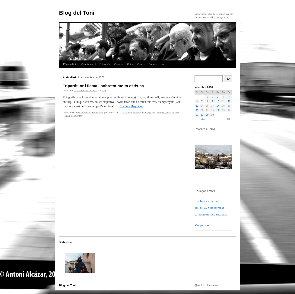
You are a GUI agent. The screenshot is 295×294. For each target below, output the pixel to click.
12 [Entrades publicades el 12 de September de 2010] (229, 101)
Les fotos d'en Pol (207, 201)
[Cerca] (228, 78)
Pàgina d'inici (70, 64)
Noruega (161, 112)
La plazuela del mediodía (211, 214)
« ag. (203, 119)
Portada (153, 64)
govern (151, 112)
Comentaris (85, 112)
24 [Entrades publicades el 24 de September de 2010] (218, 110)
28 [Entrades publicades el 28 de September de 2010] (202, 115)
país (169, 112)
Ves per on (202, 225)
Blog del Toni (76, 13)
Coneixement (88, 64)
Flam (144, 112)
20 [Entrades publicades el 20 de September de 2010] (197, 110)
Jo (162, 64)
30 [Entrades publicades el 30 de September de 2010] (212, 115)
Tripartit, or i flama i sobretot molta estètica (103, 86)
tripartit (175, 112)
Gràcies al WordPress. (208, 285)
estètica (137, 112)
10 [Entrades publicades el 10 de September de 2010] (218, 101)
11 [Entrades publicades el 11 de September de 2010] (223, 101)
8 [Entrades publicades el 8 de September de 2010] (207, 101)
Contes (141, 64)
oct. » (229, 119)
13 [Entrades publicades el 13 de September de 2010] (197, 106)
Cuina (130, 64)
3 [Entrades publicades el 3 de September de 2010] (217, 96)
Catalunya (127, 112)
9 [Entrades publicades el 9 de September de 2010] (212, 101)
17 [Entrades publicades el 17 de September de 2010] (218, 106)
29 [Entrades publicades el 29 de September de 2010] (207, 115)
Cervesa (118, 64)
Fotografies (97, 112)
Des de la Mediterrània (209, 207)
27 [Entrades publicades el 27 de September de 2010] (197, 115)
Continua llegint (131, 106)
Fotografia (105, 64)
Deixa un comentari (72, 116)
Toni (104, 90)
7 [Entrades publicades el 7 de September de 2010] (202, 101)
